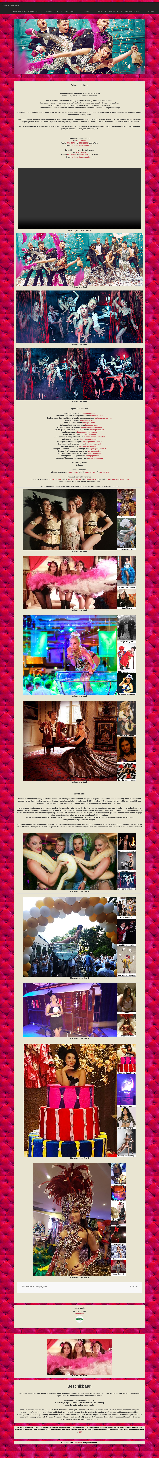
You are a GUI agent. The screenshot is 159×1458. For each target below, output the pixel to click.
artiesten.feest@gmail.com (82, 145)
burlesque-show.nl (97, 430)
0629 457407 (72, 143)
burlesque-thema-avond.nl (94, 437)
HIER (80, 1432)
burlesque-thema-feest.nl (88, 446)
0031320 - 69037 (55, 479)
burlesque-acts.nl (95, 451)
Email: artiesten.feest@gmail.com (25, 11)
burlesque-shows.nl (93, 444)
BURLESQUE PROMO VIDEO (79, 198)
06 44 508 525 (103, 472)
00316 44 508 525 (91, 479)
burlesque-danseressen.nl (91, 427)
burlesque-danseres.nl (103, 418)
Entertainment (70, 11)
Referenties (113, 11)
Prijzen (99, 11)
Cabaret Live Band (10, 5)
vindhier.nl (79, 1313)
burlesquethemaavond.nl (92, 442)
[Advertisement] (79, 1452)
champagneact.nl (87, 413)
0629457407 (71, 155)
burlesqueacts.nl (88, 423)
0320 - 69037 (73, 472)
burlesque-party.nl (87, 420)
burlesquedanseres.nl (89, 439)
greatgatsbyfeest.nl (98, 449)
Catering (86, 11)
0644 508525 (84, 143)
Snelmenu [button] (151, 11)
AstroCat (78, 1443)
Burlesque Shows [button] (132, 11)
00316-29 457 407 (75, 479)
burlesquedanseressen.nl (87, 432)
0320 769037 (81, 141)
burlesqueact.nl (94, 453)
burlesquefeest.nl (89, 434)
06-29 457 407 (90, 472)
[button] (35, 1287)
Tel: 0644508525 (51, 11)
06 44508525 (84, 155)
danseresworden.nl (95, 458)
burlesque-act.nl (96, 416)
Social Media (80, 1308)
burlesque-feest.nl (92, 425)
